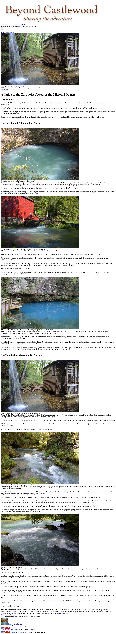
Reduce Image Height (7, 32)
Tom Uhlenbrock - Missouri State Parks (13, 25)
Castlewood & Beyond (8, 615)
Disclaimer (14, 630)
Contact (3, 630)
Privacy (8, 630)
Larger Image (19, 86)
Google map (5, 90)
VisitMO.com (64, 613)
